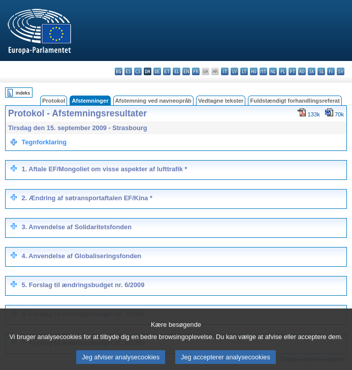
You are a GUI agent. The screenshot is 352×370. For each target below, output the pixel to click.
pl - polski (282, 71)
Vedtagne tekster (221, 101)
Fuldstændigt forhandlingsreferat (295, 101)
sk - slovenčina (311, 71)
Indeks (23, 93)
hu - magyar (254, 71)
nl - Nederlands (273, 71)
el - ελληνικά (176, 71)
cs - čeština (138, 71)
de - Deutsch (157, 71)
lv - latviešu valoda (234, 71)
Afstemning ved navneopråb (153, 101)
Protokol (53, 101)
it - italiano (225, 71)
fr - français (196, 71)
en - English (186, 71)
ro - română (302, 71)
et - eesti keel (167, 71)
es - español (128, 71)
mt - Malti (263, 71)
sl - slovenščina (321, 71)
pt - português (292, 71)
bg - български (118, 71)
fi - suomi (331, 71)
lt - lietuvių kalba (244, 71)
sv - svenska (340, 71)
